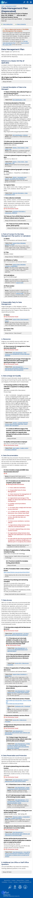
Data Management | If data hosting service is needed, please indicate (18, 691)
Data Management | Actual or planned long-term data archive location (16, 780)
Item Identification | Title (19, 99)
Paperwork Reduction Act (25, 882)
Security (16, 882)
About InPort (7, 880)
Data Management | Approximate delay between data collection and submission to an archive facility (17, 833)
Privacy (10, 882)
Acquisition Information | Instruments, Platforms (15, 212)
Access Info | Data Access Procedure (15, 720)
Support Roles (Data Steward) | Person (17, 320)
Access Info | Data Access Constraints (18, 663)
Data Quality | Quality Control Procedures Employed (16, 448)
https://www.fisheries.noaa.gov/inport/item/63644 (16, 572)
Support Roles (19, 282)
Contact (13, 880)
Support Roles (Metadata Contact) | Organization (15, 265)
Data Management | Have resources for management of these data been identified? (17, 354)
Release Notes (20, 880)
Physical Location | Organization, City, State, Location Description (17, 817)
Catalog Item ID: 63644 (10, 6)
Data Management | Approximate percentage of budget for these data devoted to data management (16, 368)
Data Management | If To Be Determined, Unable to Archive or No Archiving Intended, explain (18, 801)
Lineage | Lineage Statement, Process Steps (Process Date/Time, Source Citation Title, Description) (16, 424)
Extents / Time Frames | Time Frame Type (16, 148)
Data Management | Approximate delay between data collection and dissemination (17, 732)
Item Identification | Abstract (20, 135)
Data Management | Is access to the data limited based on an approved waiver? (17, 649)
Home (2, 6)
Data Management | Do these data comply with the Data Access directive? (17, 634)
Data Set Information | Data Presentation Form (16, 193)
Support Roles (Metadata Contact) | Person (15, 243)
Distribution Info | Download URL (18, 707)
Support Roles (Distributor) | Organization (16, 675)
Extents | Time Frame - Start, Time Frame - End (16, 162)
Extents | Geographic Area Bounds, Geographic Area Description (15, 178)
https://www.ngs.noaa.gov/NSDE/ (14, 703)
